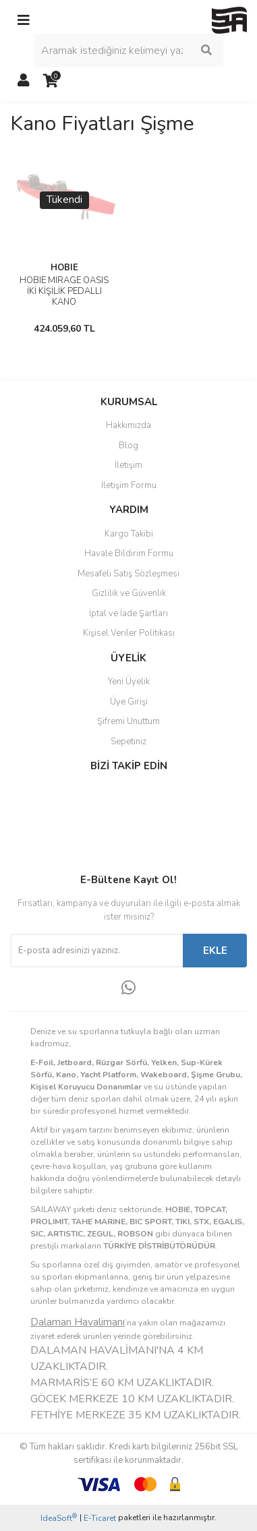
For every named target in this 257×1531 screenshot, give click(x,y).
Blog (128, 446)
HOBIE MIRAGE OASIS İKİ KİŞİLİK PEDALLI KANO (64, 291)
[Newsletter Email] (96, 950)
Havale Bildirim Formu (128, 553)
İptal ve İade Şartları (128, 613)
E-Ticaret (100, 1518)
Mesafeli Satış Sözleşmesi (128, 574)
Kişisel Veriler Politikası (129, 633)
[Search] (128, 50)
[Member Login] (24, 81)
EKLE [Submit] (215, 950)
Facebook (54, 795)
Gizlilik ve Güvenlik (129, 593)
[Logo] (229, 19)
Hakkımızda (128, 425)
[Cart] (50, 80)
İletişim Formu (128, 485)
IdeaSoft (58, 1518)
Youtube (54, 851)
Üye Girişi (129, 702)
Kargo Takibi (129, 534)
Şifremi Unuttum (128, 721)
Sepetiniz (128, 742)
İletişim (128, 465)
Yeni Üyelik (129, 682)
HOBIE (64, 268)
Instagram (54, 823)
